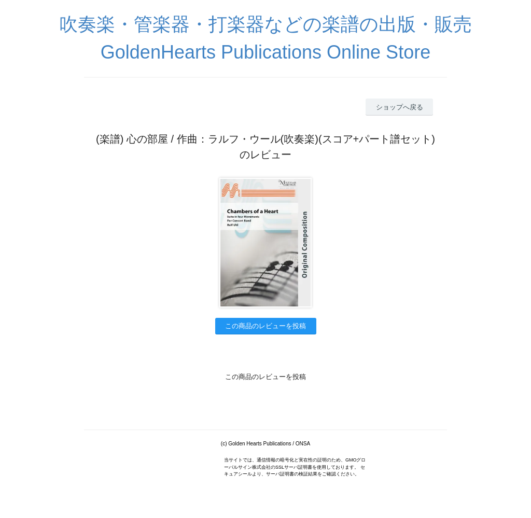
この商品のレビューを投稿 (265, 326)
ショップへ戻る (399, 107)
